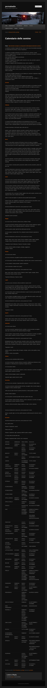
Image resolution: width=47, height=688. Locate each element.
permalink (31, 670)
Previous (36, 32)
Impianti (15, 28)
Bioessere (26, 25)
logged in (12, 676)
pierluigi (17, 32)
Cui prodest (21, 28)
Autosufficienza (19, 25)
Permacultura (17, 670)
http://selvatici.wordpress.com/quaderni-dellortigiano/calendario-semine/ (24, 45)
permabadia (10, 6)
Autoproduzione (12, 25)
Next (40, 32)
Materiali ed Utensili (8, 28)
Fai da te (31, 25)
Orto (6, 25)
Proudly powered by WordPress (23, 683)
